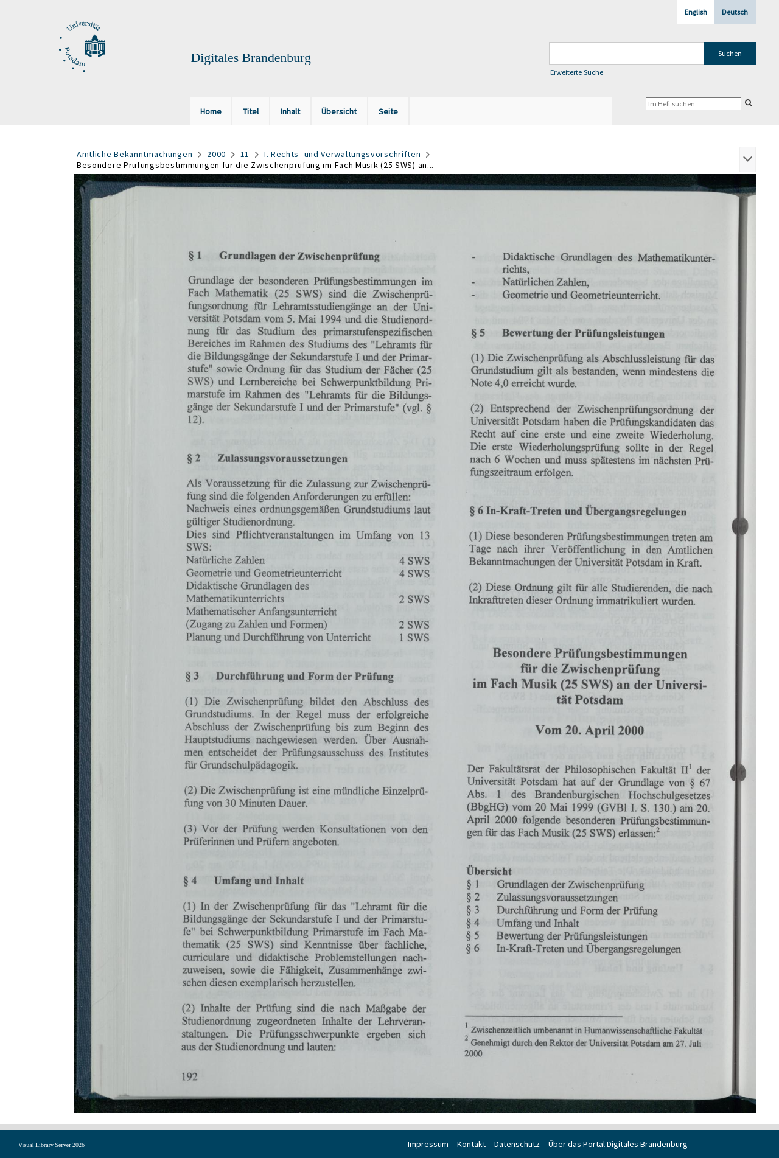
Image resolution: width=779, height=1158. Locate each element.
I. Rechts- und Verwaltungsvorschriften (342, 153)
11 (245, 153)
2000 (216, 153)
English (696, 11)
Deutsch (735, 11)
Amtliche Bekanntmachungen (135, 153)
